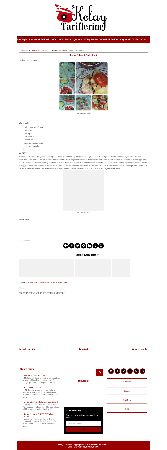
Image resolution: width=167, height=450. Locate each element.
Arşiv (143, 39)
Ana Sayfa (22, 39)
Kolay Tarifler (91, 39)
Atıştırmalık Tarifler (129, 39)
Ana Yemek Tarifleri (39, 39)
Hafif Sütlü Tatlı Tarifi (32, 383)
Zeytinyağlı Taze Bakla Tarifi (35, 371)
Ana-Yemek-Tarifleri (34, 50)
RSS (127, 405)
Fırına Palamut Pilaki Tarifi (59, 50)
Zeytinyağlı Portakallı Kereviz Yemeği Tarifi (41, 398)
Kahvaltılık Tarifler (109, 39)
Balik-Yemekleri (45, 50)
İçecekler (78, 39)
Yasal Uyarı (127, 396)
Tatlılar (68, 39)
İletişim (127, 387)
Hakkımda (127, 378)
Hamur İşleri (57, 39)
